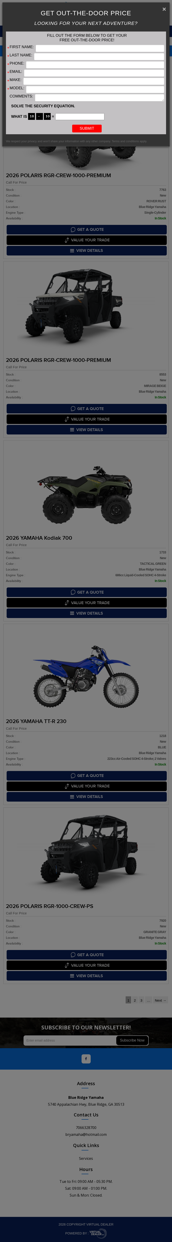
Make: (15, 80)
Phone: (17, 63)
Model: (17, 88)
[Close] (164, 9)
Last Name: (21, 55)
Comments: (21, 96)
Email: (16, 71)
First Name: (22, 47)
